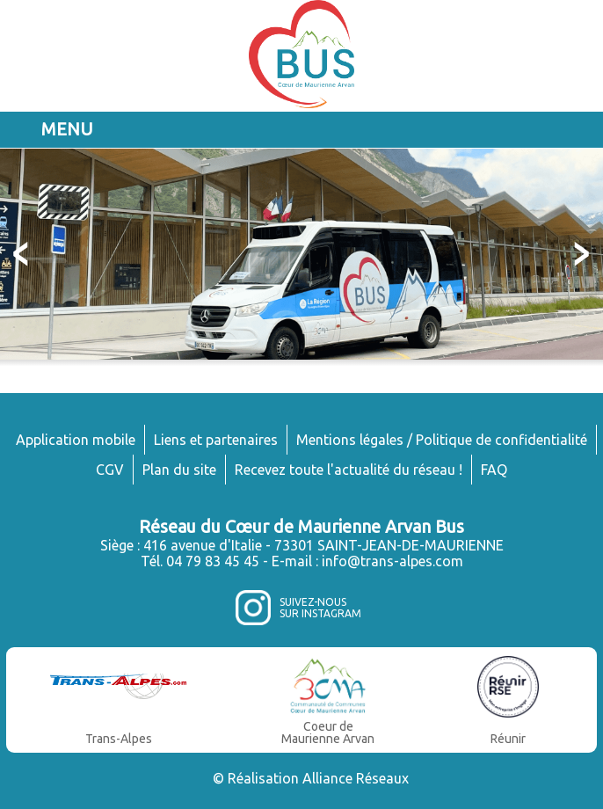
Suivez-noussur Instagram (320, 607)
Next (580, 254)
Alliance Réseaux (355, 778)
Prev (23, 254)
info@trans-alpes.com (392, 561)
